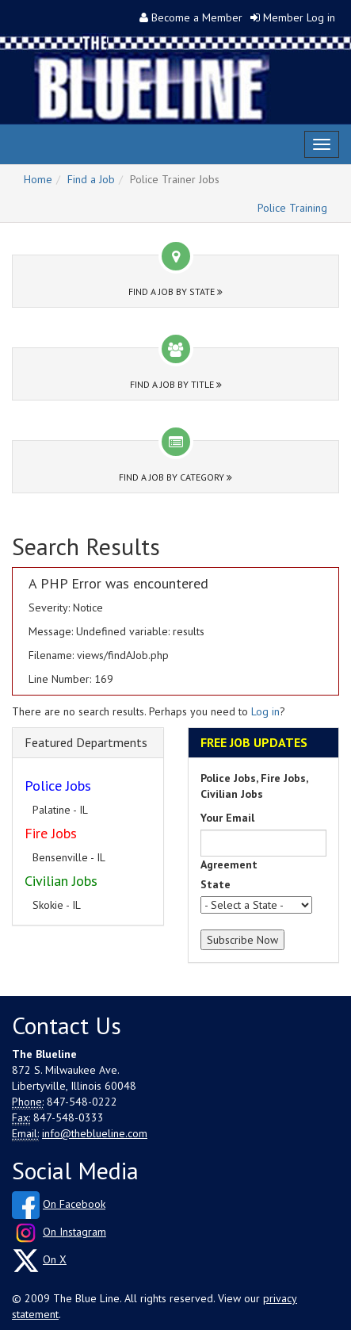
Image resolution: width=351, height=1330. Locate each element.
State (215, 884)
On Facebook (74, 1204)
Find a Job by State (175, 291)
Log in (265, 711)
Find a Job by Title (176, 384)
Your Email (227, 818)
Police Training (292, 208)
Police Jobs (58, 785)
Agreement (229, 864)
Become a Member (196, 17)
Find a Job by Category (175, 477)
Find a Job (91, 179)
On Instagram (74, 1232)
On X (55, 1259)
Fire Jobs (51, 833)
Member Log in (299, 17)
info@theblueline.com (94, 1133)
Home (38, 179)
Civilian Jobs (61, 881)
